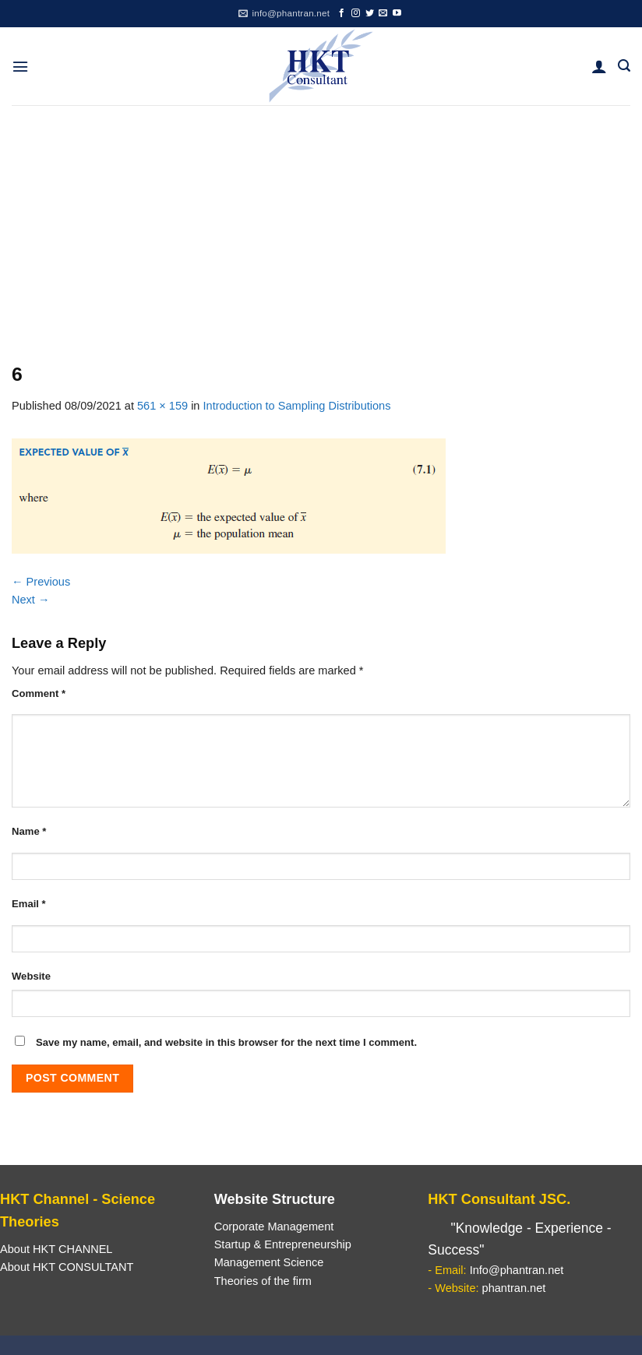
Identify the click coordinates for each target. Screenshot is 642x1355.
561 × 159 (162, 405)
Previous (41, 581)
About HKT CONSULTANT (66, 1267)
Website (31, 976)
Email (29, 904)
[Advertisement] (321, 222)
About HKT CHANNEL (56, 1249)
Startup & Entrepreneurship (282, 1244)
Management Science (269, 1262)
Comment (38, 693)
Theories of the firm (263, 1281)
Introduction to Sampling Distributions (297, 405)
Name (29, 831)
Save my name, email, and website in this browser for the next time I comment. (226, 1042)
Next (31, 599)
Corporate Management (274, 1226)
